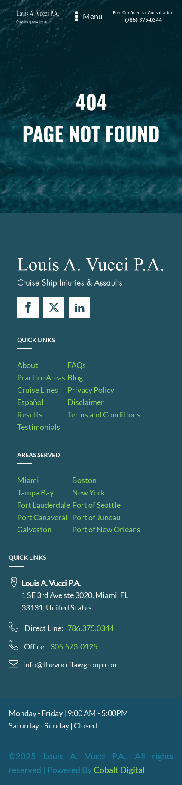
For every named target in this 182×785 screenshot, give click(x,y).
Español (30, 402)
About (27, 365)
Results (29, 414)
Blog (75, 377)
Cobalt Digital (119, 769)
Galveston (34, 529)
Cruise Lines (37, 390)
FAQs (76, 365)
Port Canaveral (42, 517)
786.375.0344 (90, 628)
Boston (84, 480)
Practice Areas (41, 377)
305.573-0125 (73, 646)
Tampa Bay (35, 492)
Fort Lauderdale (43, 505)
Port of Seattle (96, 505)
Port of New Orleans (106, 529)
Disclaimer (85, 402)
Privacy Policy (90, 390)
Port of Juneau (96, 517)
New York (88, 492)
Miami (28, 480)
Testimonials (38, 427)
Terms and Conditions (103, 414)
